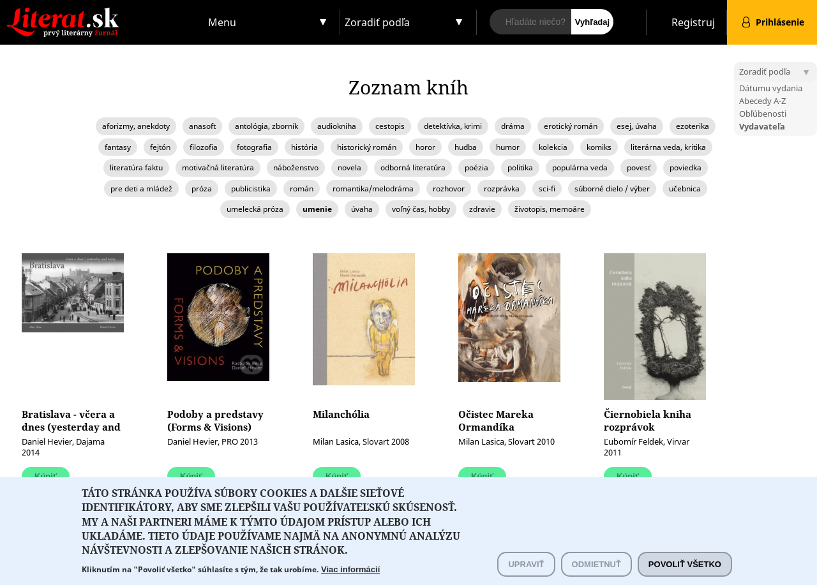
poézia (476, 167)
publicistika (251, 188)
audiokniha (336, 126)
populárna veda (580, 167)
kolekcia (553, 147)
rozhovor (449, 188)
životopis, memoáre (549, 209)
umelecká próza (255, 209)
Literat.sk (102, 12)
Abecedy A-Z (762, 101)
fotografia (254, 147)
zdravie (482, 209)
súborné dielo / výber (612, 188)
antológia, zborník (266, 126)
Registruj (693, 22)
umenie (317, 209)
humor (508, 147)
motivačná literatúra (218, 167)
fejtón (160, 147)
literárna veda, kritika (668, 147)
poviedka (685, 167)
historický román (366, 147)
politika (520, 167)
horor (425, 147)
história (304, 147)
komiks (599, 147)
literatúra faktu (136, 167)
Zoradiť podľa (377, 22)
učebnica (685, 188)
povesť (638, 167)
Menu (222, 22)
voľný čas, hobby (421, 209)
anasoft (202, 126)
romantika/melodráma (373, 188)
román (301, 188)
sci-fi (547, 188)
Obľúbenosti (762, 113)
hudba (465, 147)
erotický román (570, 126)
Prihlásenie (780, 22)
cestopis (390, 126)
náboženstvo (296, 167)
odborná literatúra (413, 167)
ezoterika (692, 126)
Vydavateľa (762, 126)
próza (201, 188)
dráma (513, 126)
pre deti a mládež (141, 188)
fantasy (118, 147)
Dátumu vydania (770, 88)
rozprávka (502, 188)
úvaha (362, 209)
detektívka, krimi (453, 126)
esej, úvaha (637, 126)
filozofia (204, 147)
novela (349, 167)
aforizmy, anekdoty (136, 126)
